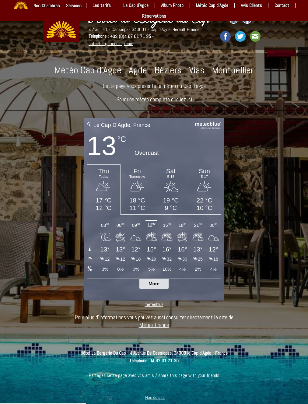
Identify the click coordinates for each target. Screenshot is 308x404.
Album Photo (172, 5)
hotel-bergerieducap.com (111, 43)
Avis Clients (251, 5)
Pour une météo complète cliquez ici (154, 99)
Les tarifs (102, 5)
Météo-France (154, 325)
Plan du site (155, 397)
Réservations (154, 16)
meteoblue (154, 304)
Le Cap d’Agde (136, 5)
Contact (282, 5)
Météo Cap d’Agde (212, 5)
